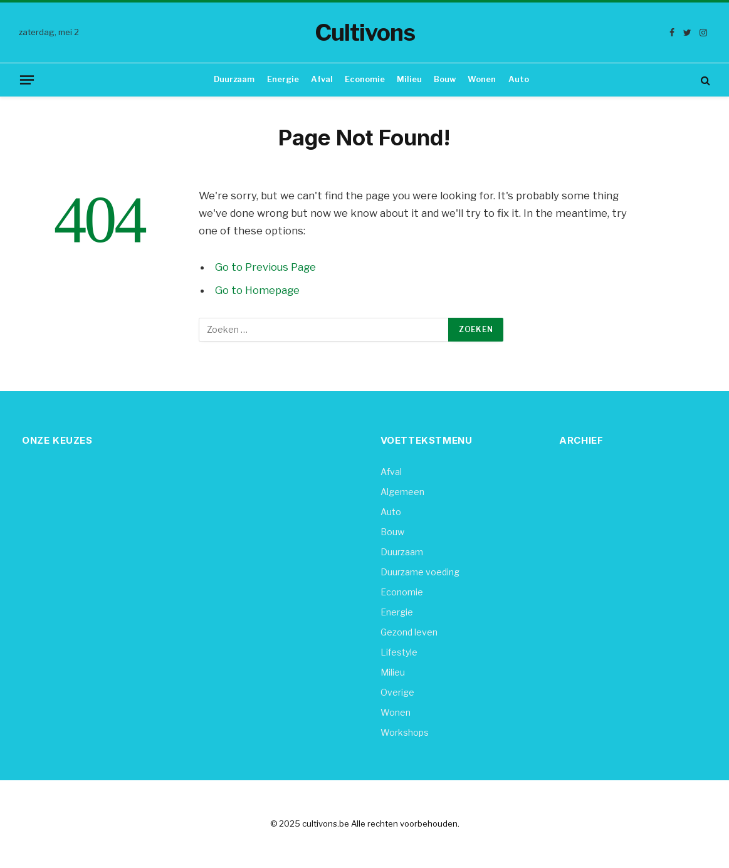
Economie (365, 79)
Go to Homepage (257, 290)
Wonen (482, 79)
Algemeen (402, 491)
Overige (397, 692)
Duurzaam (234, 79)
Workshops (404, 732)
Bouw (445, 79)
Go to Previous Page (265, 267)
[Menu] (27, 80)
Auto (518, 79)
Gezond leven (409, 632)
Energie (283, 79)
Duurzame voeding (419, 572)
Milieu (409, 79)
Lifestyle (398, 652)
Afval (322, 79)
